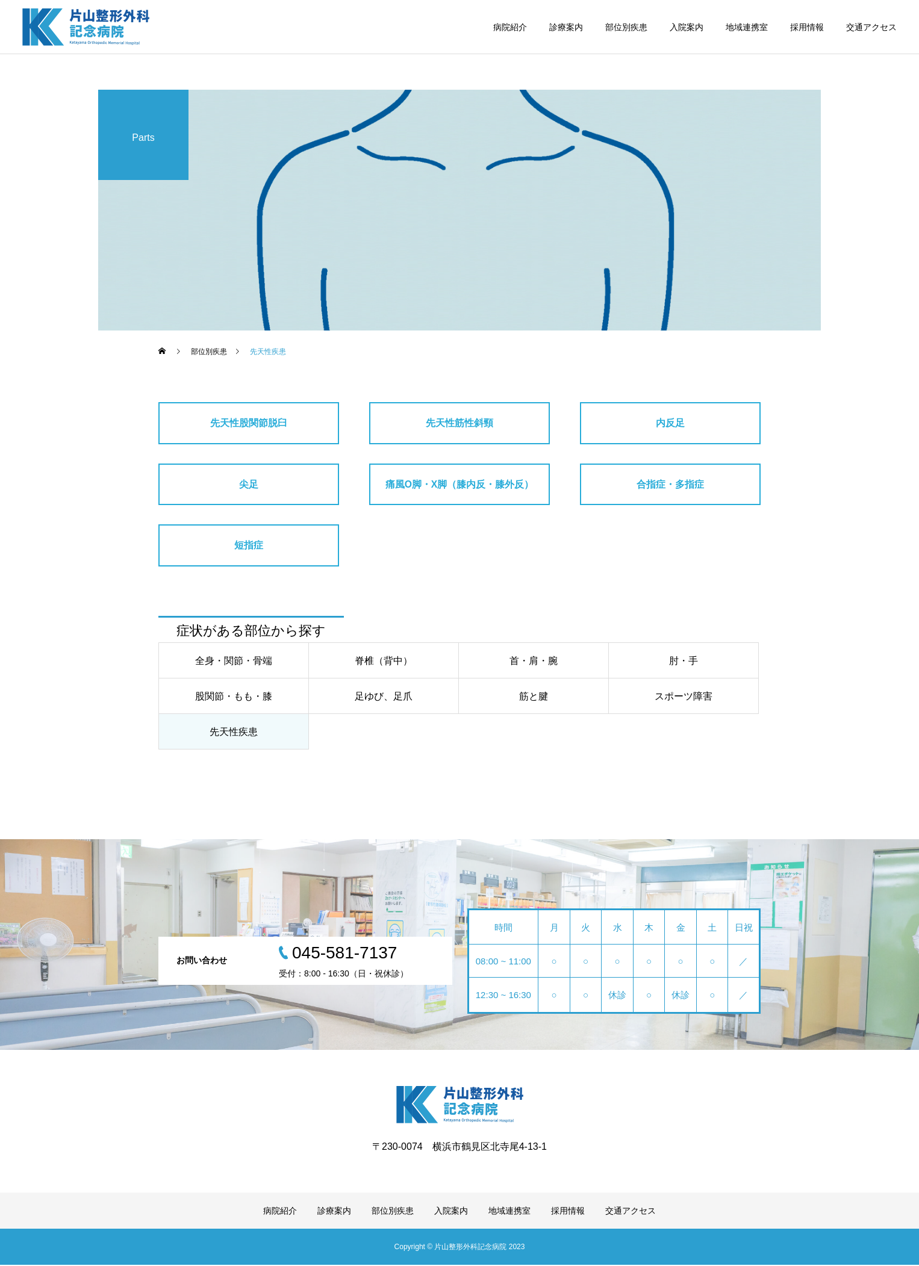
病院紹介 (510, 27)
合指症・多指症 (670, 484)
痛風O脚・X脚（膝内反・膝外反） (459, 484)
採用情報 (807, 27)
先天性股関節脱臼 (248, 423)
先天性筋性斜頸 (459, 423)
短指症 (248, 546)
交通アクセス (871, 27)
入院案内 (686, 27)
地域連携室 (747, 27)
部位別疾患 (626, 27)
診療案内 (566, 27)
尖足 (248, 484)
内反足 (670, 423)
